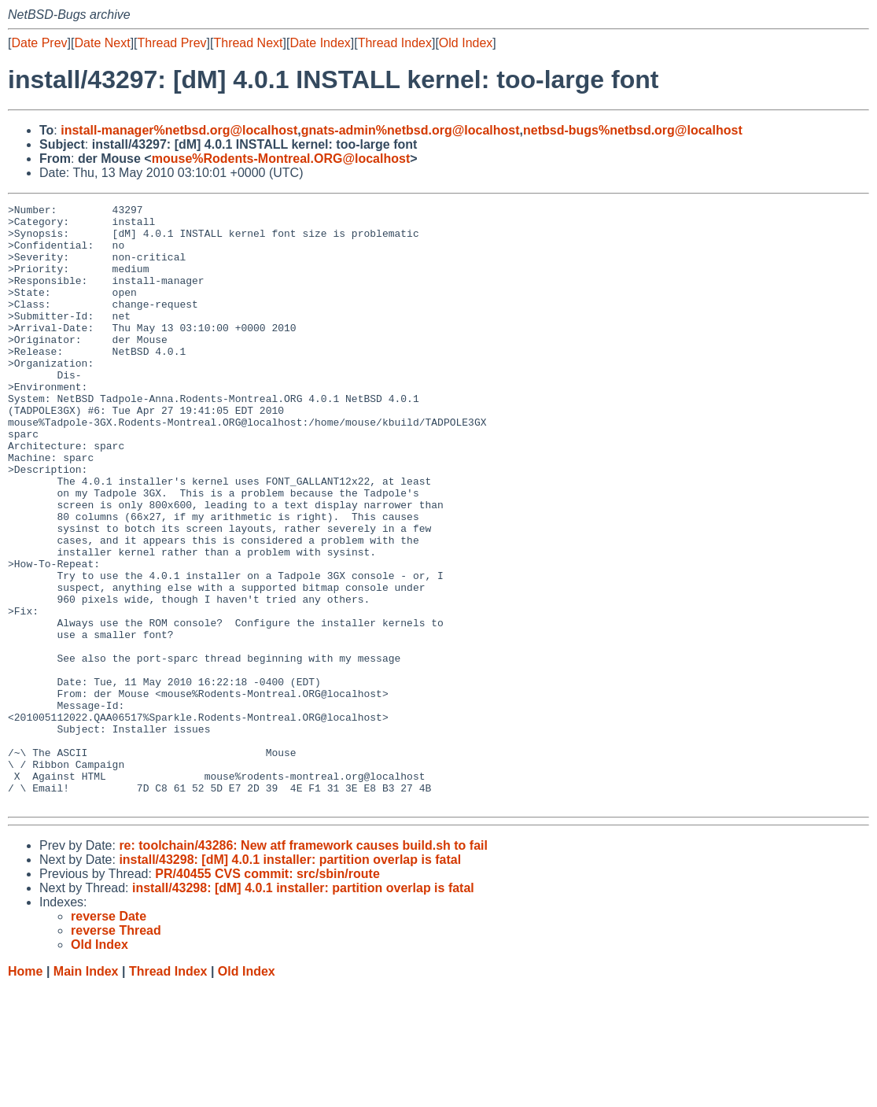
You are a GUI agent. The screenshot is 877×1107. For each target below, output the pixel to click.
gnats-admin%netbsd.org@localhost (410, 130)
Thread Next (247, 43)
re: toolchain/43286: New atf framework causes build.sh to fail (303, 965)
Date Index (319, 43)
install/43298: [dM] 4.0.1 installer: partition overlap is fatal (290, 980)
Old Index (465, 43)
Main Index (86, 1091)
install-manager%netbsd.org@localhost (179, 130)
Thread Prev (172, 43)
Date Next (102, 43)
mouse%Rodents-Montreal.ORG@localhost (281, 158)
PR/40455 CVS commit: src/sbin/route (267, 994)
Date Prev (39, 43)
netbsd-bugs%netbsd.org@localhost (633, 130)
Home (25, 1091)
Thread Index (395, 43)
